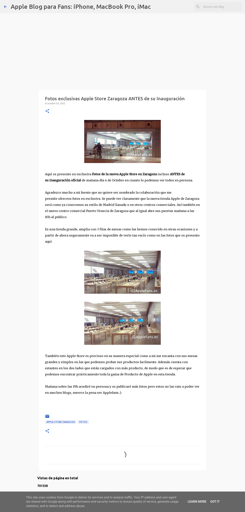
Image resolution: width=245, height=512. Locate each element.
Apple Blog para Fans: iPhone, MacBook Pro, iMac (81, 6)
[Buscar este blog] (222, 6)
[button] (47, 111)
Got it (215, 501)
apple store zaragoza (61, 422)
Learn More (197, 501)
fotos (83, 422)
